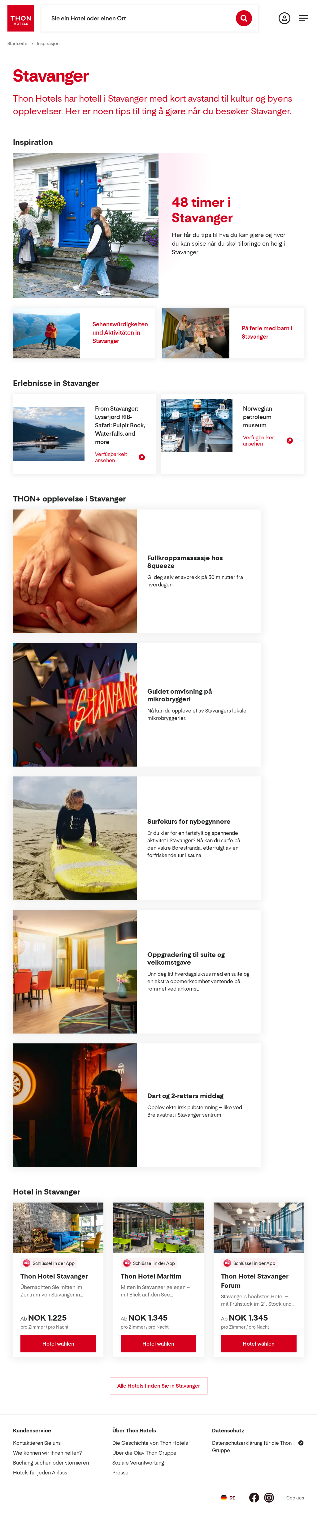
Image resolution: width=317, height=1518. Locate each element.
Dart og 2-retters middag (185, 1096)
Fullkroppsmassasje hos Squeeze (185, 561)
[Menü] (304, 18)
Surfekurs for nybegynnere (189, 821)
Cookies (295, 1497)
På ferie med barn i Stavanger (267, 332)
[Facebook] (254, 1498)
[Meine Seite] (284, 18)
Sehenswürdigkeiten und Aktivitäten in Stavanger (120, 332)
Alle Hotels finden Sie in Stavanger (158, 1386)
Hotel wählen (58, 1344)
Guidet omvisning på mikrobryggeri (179, 695)
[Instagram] (269, 1498)
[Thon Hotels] (20, 18)
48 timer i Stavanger (202, 210)
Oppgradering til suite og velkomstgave (186, 958)
